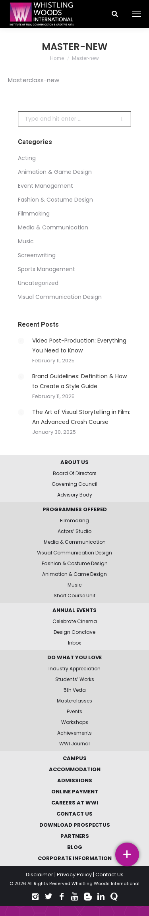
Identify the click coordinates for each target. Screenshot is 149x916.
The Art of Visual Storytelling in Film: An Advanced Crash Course (81, 417)
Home (57, 58)
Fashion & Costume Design (55, 200)
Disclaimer (39, 874)
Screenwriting (37, 255)
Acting (27, 158)
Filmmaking (34, 213)
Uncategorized (38, 283)
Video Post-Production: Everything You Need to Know (79, 345)
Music (26, 241)
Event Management (45, 186)
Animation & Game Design (55, 172)
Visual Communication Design (60, 297)
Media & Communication (53, 227)
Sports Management (46, 269)
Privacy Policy (74, 874)
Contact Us (109, 874)
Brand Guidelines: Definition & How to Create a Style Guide (79, 381)
